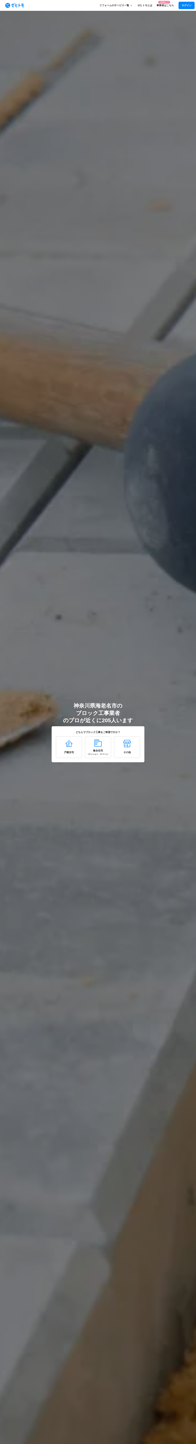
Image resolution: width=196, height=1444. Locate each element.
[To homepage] (14, 5)
